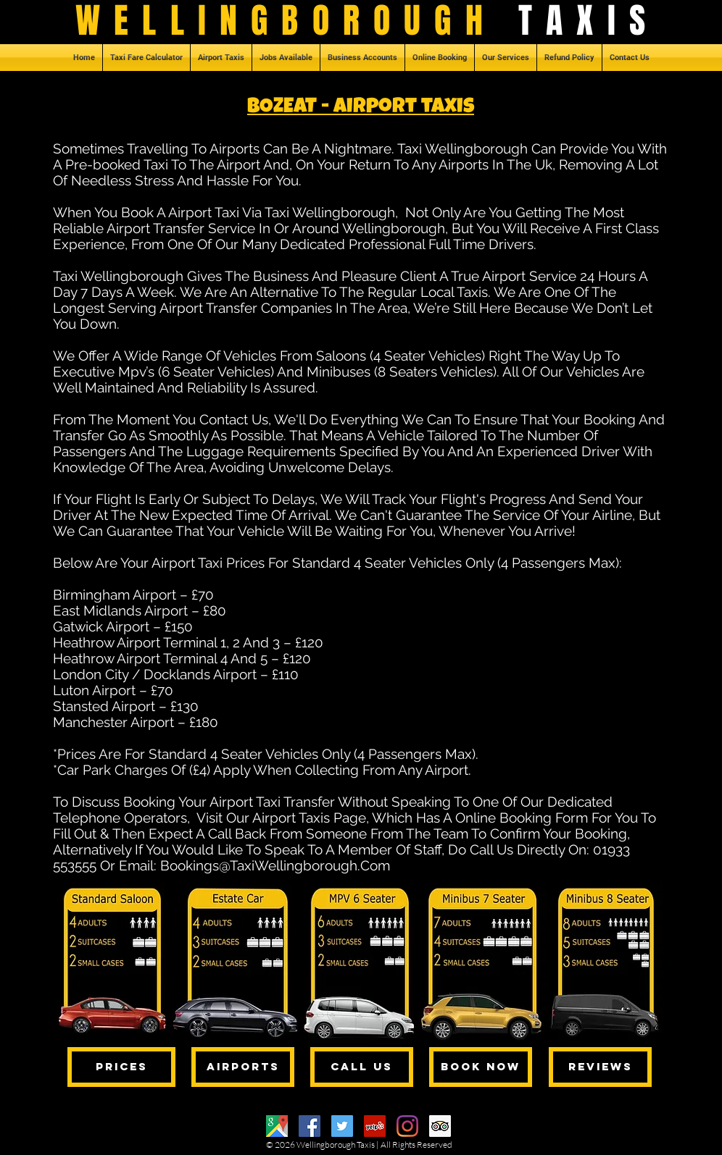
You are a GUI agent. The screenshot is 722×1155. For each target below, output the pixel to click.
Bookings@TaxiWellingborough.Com (275, 865)
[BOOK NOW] (480, 1067)
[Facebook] (309, 1126)
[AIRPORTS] (242, 1067)
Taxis (366, 1144)
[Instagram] (407, 1126)
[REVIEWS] (600, 1067)
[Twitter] (342, 1126)
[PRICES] (121, 1067)
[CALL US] (361, 1067)
